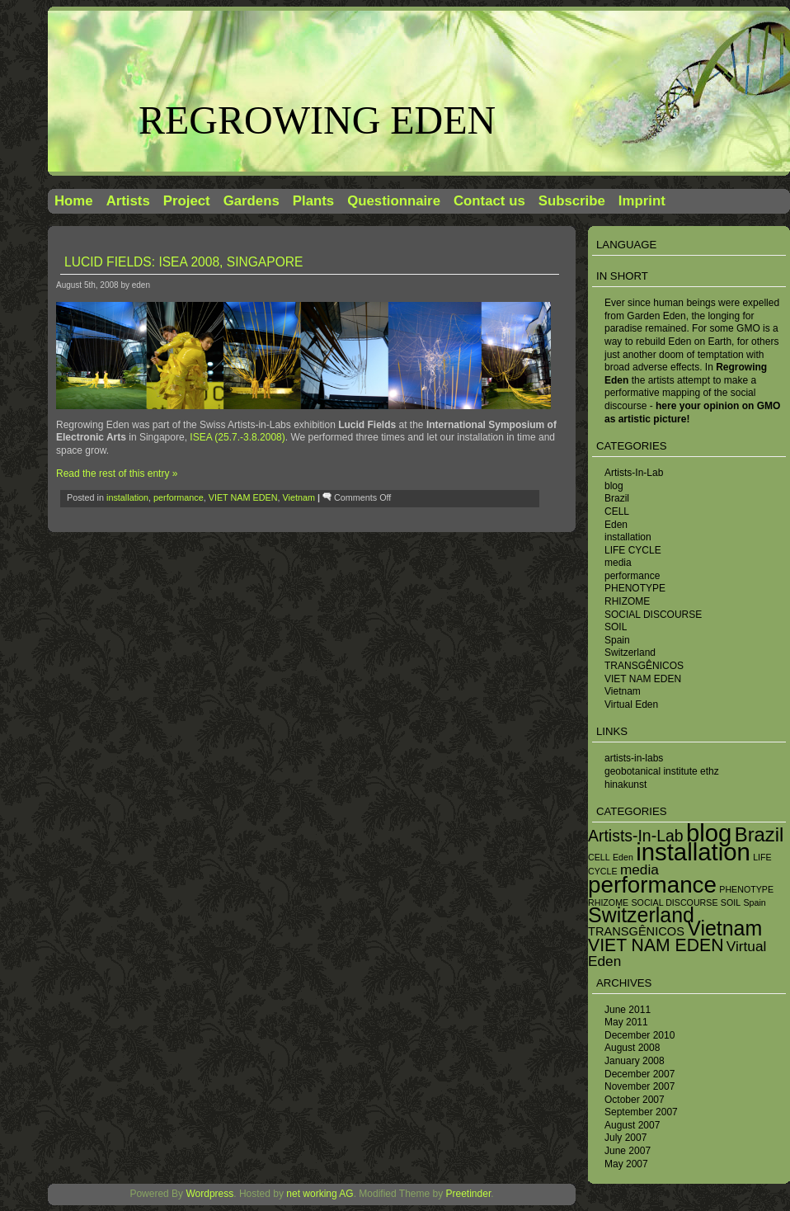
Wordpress (209, 1193)
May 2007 (626, 1164)
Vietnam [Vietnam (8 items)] (724, 928)
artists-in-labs (633, 758)
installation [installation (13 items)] (693, 851)
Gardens (251, 201)
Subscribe (571, 201)
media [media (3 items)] (639, 869)
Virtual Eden (631, 704)
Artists (128, 201)
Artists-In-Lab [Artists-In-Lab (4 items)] (636, 836)
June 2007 (627, 1151)
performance (632, 576)
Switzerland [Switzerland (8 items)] (641, 914)
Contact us (489, 201)
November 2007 (639, 1086)
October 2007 (634, 1099)
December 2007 (639, 1074)
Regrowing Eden (317, 120)
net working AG (319, 1193)
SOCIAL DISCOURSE (653, 614)
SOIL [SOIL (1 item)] (731, 902)
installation (627, 537)
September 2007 (641, 1112)
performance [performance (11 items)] (652, 885)
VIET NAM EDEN (642, 679)
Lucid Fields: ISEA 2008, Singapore (183, 262)
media (618, 562)
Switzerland (630, 652)
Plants (313, 201)
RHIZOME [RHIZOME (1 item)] (608, 902)
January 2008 (634, 1061)
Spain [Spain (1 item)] (754, 902)
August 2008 (632, 1047)
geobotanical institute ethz (661, 771)
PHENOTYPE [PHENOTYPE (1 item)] (746, 889)
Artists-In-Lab (633, 472)
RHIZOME (627, 601)
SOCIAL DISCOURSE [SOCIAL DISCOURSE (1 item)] (674, 902)
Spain (617, 640)
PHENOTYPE (634, 588)
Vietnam (622, 691)
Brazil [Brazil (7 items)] (759, 834)
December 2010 (639, 1035)
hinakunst (625, 784)
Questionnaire (393, 201)
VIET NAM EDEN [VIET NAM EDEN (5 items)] (655, 944)
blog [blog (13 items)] (708, 832)
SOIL (615, 627)
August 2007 (632, 1125)
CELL (616, 511)
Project (186, 201)
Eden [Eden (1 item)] (623, 857)
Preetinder (468, 1193)
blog (613, 486)
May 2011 (626, 1022)
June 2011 (627, 1009)
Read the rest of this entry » (116, 473)
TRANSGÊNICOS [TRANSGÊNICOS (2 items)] (636, 931)
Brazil (616, 498)
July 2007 (625, 1137)
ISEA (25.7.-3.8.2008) (237, 437)
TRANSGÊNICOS (644, 665)
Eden (616, 524)
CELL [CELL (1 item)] (599, 857)
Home (73, 201)
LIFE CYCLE (632, 550)
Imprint (641, 201)
